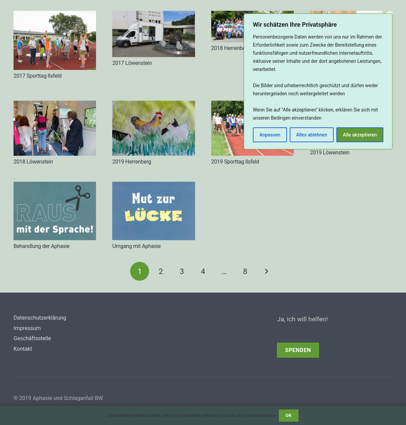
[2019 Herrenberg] (153, 128)
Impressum (27, 328)
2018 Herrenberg (230, 48)
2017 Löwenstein (132, 63)
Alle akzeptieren (360, 135)
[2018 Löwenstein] (55, 128)
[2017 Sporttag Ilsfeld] (55, 40)
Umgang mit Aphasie (136, 246)
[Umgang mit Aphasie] (153, 211)
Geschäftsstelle (32, 338)
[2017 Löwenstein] (153, 34)
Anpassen (269, 135)
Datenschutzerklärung (40, 318)
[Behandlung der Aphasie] (55, 211)
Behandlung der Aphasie (42, 246)
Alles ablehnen (311, 135)
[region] (318, 81)
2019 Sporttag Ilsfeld (235, 161)
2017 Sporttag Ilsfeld (38, 76)
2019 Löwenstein (330, 152)
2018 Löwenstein (33, 161)
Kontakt (23, 349)
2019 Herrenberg (131, 161)
